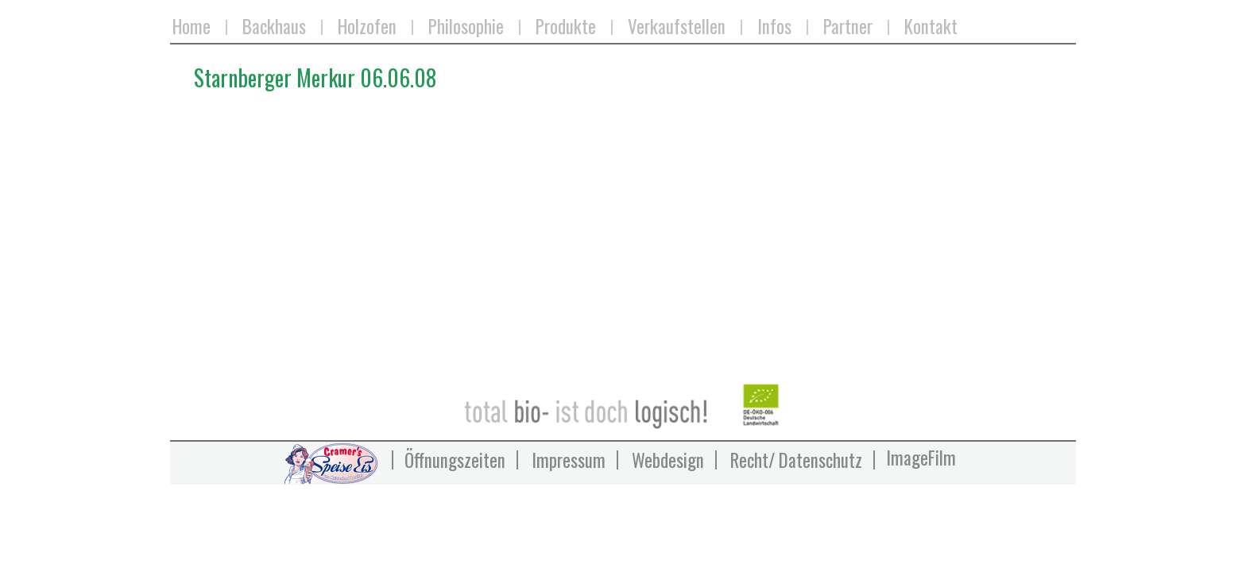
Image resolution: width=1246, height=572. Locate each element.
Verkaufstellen (677, 27)
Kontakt (931, 27)
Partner (848, 27)
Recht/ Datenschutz (796, 460)
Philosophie (466, 27)
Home (191, 27)
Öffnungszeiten (454, 460)
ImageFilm (921, 457)
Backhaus (274, 27)
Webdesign (668, 460)
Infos (774, 27)
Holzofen (367, 27)
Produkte (566, 27)
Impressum (569, 460)
